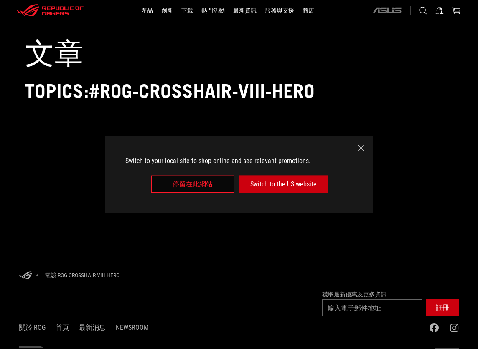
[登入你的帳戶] (440, 10)
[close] (361, 148)
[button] (442, 307)
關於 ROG (32, 327)
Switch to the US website (283, 184)
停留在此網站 (193, 184)
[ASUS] (387, 10)
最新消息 (92, 327)
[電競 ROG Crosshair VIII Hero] (82, 275)
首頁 (62, 327)
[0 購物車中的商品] (456, 10)
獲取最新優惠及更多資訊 (354, 294)
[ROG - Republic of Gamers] (50, 10)
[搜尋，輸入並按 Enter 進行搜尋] (423, 10)
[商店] (308, 10)
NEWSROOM (132, 327)
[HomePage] (25, 275)
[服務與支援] (279, 10)
